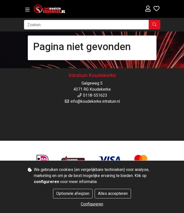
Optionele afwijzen (72, 193)
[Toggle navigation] (27, 10)
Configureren (92, 204)
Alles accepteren (113, 193)
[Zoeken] (86, 24)
